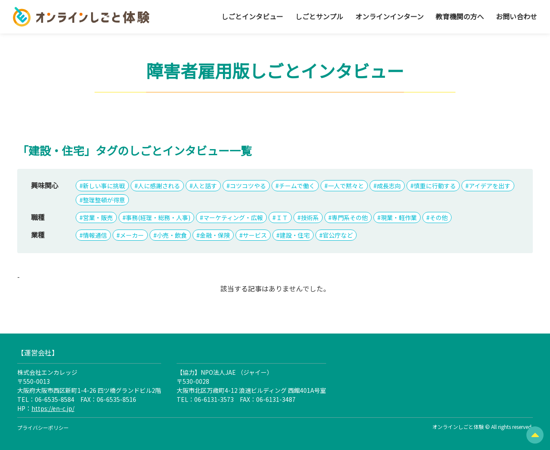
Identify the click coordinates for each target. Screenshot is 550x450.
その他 (439, 217)
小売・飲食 (172, 235)
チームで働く (297, 185)
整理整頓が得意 (104, 200)
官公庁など (338, 235)
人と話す (205, 185)
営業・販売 (98, 217)
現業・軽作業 (399, 217)
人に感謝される (159, 185)
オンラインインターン (389, 16)
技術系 (310, 217)
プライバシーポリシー (43, 427)
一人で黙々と (346, 185)
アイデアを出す (489, 185)
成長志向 (389, 185)
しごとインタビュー (252, 16)
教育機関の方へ (460, 16)
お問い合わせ (516, 16)
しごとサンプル (319, 16)
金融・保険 (215, 235)
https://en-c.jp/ (52, 408)
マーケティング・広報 (233, 217)
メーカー (132, 235)
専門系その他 (350, 217)
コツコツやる (248, 185)
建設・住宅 (295, 235)
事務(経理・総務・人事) (158, 217)
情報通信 (95, 235)
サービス (255, 235)
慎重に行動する (435, 185)
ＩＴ (282, 217)
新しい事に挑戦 (104, 185)
